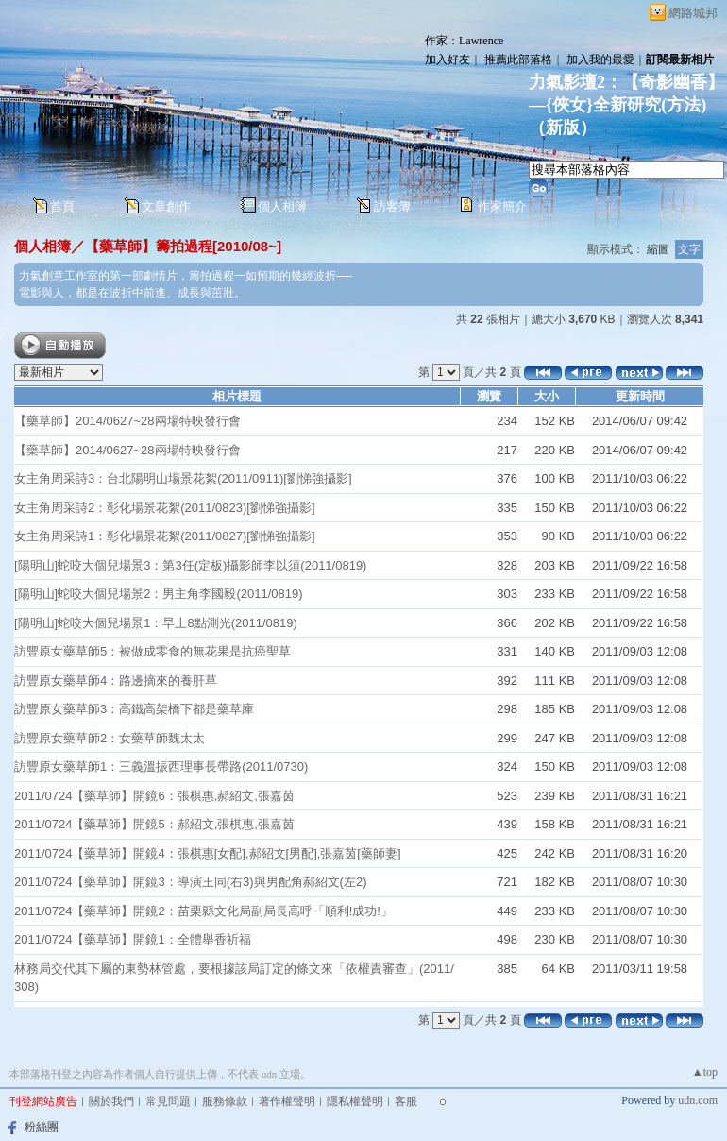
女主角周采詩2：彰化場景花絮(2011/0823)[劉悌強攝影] (164, 508)
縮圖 (658, 249)
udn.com (698, 1100)
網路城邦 (693, 13)
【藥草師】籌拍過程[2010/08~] (183, 246)
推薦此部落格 (518, 59)
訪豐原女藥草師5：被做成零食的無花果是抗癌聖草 (152, 651)
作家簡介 (502, 206)
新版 (563, 127)
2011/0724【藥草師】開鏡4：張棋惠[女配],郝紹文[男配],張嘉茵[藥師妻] (207, 853)
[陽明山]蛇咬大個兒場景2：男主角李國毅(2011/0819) (158, 594)
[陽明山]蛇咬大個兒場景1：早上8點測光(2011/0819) (155, 623)
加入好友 (447, 59)
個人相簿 (282, 206)
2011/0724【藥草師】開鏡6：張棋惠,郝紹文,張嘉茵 (154, 796)
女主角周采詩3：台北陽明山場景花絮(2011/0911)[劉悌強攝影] (183, 478)
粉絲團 (42, 1126)
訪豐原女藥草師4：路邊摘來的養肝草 (115, 680)
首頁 (62, 206)
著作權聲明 (287, 1101)
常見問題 (168, 1101)
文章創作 (166, 206)
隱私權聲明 (355, 1101)
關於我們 (111, 1101)
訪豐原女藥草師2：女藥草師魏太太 (109, 738)
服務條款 (224, 1101)
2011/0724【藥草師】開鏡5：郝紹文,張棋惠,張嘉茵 (154, 824)
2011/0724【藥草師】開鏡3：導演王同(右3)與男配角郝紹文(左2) (190, 882)
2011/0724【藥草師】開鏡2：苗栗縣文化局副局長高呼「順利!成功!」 (203, 911)
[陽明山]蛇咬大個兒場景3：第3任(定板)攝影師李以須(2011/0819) (190, 565)
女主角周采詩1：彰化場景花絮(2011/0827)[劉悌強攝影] (164, 536)
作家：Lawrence (464, 40)
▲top (705, 1072)
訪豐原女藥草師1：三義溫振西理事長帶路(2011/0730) (161, 766)
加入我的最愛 (600, 59)
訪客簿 (392, 206)
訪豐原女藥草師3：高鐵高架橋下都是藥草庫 (134, 709)
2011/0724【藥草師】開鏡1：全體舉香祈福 (132, 939)
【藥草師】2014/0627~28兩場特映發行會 (127, 421)
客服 (406, 1101)
